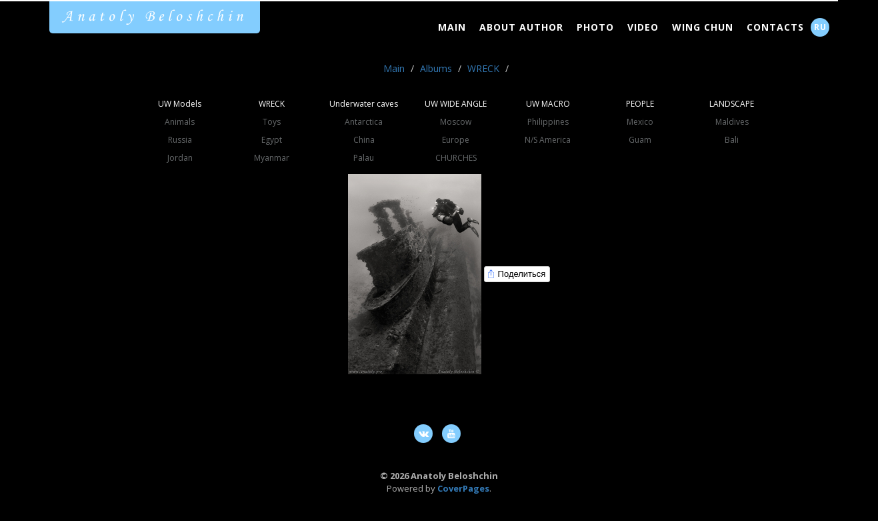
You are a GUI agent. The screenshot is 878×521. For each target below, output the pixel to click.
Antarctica (364, 121)
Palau (363, 157)
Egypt (271, 139)
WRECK (483, 68)
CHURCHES (456, 157)
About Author (521, 27)
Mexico (640, 121)
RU (820, 27)
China (364, 139)
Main (452, 27)
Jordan (180, 157)
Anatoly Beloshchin (155, 16)
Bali (732, 139)
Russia (180, 139)
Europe (455, 139)
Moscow (455, 121)
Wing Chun (702, 27)
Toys (272, 121)
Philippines (548, 121)
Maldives (732, 121)
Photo (595, 27)
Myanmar (271, 157)
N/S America (548, 139)
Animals (180, 121)
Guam (640, 139)
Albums (436, 68)
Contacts (775, 27)
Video (643, 27)
